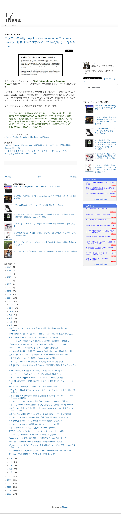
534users (113, 250)
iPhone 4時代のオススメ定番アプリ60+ (96, 220)
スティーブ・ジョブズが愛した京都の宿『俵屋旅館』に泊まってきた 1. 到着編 (45, 251)
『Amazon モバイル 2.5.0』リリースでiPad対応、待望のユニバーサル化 (37, 344)
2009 (9, 487)
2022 (9, 270)
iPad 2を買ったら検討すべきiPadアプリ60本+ (98, 236)
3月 (11, 465)
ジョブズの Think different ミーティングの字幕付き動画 (101, 193)
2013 (9, 301)
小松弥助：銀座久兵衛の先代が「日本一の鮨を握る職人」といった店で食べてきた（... (100, 242)
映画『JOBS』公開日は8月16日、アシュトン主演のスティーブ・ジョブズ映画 (40, 414)
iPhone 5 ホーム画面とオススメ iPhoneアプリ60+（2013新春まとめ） (98, 259)
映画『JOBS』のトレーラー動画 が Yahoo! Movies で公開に (33, 358)
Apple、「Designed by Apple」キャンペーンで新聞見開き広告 (33, 348)
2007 (9, 494)
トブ (93, 63)
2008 (9, 490)
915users (113, 223)
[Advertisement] (41, 12)
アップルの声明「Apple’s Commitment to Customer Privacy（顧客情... (36, 378)
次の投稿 (8, 177)
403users (113, 261)
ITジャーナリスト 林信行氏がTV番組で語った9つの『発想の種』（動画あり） (40, 341)
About (14, 25)
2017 (9, 288)
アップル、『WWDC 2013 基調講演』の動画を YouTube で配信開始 (36, 362)
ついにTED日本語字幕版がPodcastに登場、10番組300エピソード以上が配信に (100, 231)
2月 (11, 469)
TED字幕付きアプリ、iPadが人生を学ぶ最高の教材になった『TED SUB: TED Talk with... (100, 248)
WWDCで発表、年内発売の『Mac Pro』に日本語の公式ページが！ (35, 371)
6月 (11, 325)
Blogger (65, 507)
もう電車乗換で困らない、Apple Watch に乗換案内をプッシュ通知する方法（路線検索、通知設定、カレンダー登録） (105, 144)
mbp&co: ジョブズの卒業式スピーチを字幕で (98, 214)
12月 (11, 304)
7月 (11, 322)
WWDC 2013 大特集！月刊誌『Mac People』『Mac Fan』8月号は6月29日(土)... (41, 334)
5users (114, 191)
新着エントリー (90, 179)
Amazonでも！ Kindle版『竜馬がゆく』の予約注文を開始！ (32, 435)
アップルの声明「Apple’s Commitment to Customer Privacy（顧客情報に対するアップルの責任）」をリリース (40, 42)
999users (113, 217)
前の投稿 (73, 177)
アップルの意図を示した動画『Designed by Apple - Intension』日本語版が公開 (40, 351)
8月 (11, 318)
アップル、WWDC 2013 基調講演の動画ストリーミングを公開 (34, 424)
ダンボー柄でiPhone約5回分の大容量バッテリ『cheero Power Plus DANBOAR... (41, 451)
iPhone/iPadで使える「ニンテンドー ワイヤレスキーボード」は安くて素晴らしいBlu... (101, 253)
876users (113, 228)
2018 (9, 284)
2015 (9, 294)
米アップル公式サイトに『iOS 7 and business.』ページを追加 (34, 337)
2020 (9, 277)
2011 (9, 480)
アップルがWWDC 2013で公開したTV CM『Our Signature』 (33, 428)
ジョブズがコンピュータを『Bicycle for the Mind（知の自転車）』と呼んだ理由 (105, 156)
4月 (11, 462)
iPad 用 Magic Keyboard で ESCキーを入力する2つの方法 (37, 187)
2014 (9, 298)
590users (113, 245)
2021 (9, 274)
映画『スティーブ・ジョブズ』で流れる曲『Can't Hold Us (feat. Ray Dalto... (39, 355)
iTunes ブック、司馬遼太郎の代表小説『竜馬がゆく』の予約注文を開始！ (38, 438)
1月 (11, 472)
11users (113, 185)
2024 (9, 267)
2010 (9, 484)
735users (113, 234)
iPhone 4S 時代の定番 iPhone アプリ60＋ (97, 209)
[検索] (101, 87)
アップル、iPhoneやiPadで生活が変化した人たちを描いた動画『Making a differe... (42, 405)
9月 (11, 315)
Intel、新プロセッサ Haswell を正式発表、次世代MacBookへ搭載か (35, 442)
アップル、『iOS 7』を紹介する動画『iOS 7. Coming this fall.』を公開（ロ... (39, 401)
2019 (9, 281)
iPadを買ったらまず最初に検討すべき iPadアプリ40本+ (100, 226)
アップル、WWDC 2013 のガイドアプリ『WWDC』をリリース (34, 454)
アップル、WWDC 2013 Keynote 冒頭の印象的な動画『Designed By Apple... (39, 417)
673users (113, 239)
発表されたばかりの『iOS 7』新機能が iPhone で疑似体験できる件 (35, 421)
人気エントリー (90, 206)
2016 (9, 291)
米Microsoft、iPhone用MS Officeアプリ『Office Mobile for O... (33, 387)
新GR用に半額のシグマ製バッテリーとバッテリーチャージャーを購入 (37, 431)
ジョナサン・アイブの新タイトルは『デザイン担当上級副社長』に (35, 374)
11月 (11, 308)
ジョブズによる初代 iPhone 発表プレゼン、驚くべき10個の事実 (101, 183)
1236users (113, 212)
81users (113, 196)
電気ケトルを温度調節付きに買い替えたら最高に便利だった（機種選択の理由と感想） (100, 188)
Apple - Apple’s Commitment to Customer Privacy (27, 137)
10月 (11, 311)
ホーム (40, 177)
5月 (11, 458)
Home (5, 25)
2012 (9, 477)
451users (113, 256)
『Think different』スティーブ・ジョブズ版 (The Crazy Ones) (38, 205)
